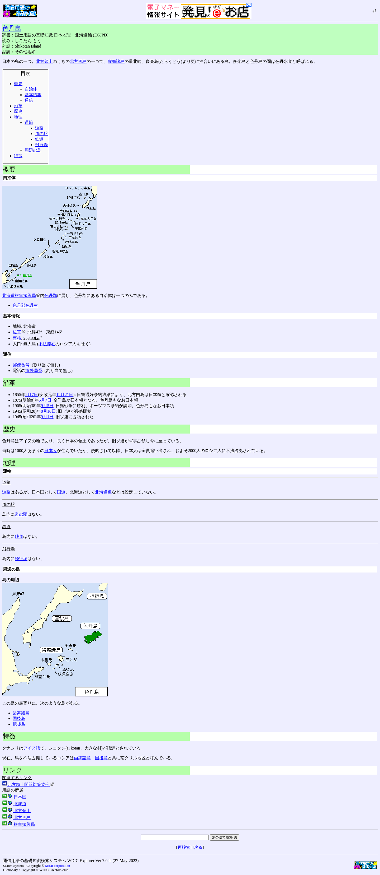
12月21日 (64, 394)
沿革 (18, 106)
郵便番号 (21, 365)
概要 (18, 83)
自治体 (31, 89)
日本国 (14, 797)
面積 (17, 338)
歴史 (18, 111)
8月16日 (48, 411)
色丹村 (31, 305)
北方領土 (44, 61)
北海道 (8, 295)
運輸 (29, 122)
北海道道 (103, 492)
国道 (61, 492)
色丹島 (11, 28)
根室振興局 (25, 295)
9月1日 (47, 417)
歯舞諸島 (116, 61)
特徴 (18, 155)
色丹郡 (50, 295)
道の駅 (41, 133)
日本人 (50, 450)
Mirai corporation (57, 866)
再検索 (184, 847)
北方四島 (78, 61)
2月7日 (31, 394)
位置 (19, 332)
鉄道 (39, 139)
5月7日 (45, 400)
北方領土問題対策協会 (30, 784)
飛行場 (41, 144)
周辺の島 (33, 150)
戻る (198, 847)
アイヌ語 (31, 748)
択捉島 (19, 724)
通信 (29, 100)
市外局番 (33, 370)
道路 (39, 128)
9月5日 (47, 405)
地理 (18, 117)
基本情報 (33, 94)
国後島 (19, 718)
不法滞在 (47, 344)
